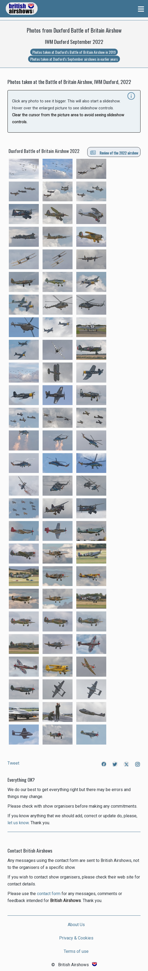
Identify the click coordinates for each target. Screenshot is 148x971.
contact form (48, 893)
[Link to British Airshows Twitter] (114, 765)
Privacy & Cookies (76, 938)
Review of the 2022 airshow (114, 153)
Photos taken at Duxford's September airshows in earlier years (74, 59)
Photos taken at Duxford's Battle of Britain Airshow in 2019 (74, 52)
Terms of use (76, 951)
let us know (18, 822)
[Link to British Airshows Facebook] (103, 765)
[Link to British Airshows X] (126, 765)
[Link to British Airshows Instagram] (137, 765)
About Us (76, 924)
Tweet (13, 763)
